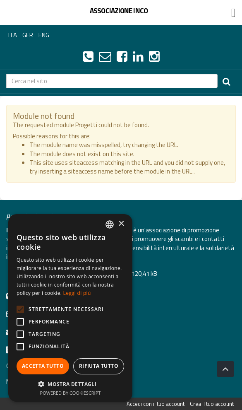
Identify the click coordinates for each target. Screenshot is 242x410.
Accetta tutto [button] (43, 365)
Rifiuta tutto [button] (98, 365)
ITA (12, 35)
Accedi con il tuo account (155, 404)
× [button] (121, 224)
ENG (43, 35)
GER (27, 35)
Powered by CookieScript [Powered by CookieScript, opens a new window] (70, 393)
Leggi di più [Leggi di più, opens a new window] (77, 293)
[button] (70, 384)
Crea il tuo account (212, 404)
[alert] (70, 308)
